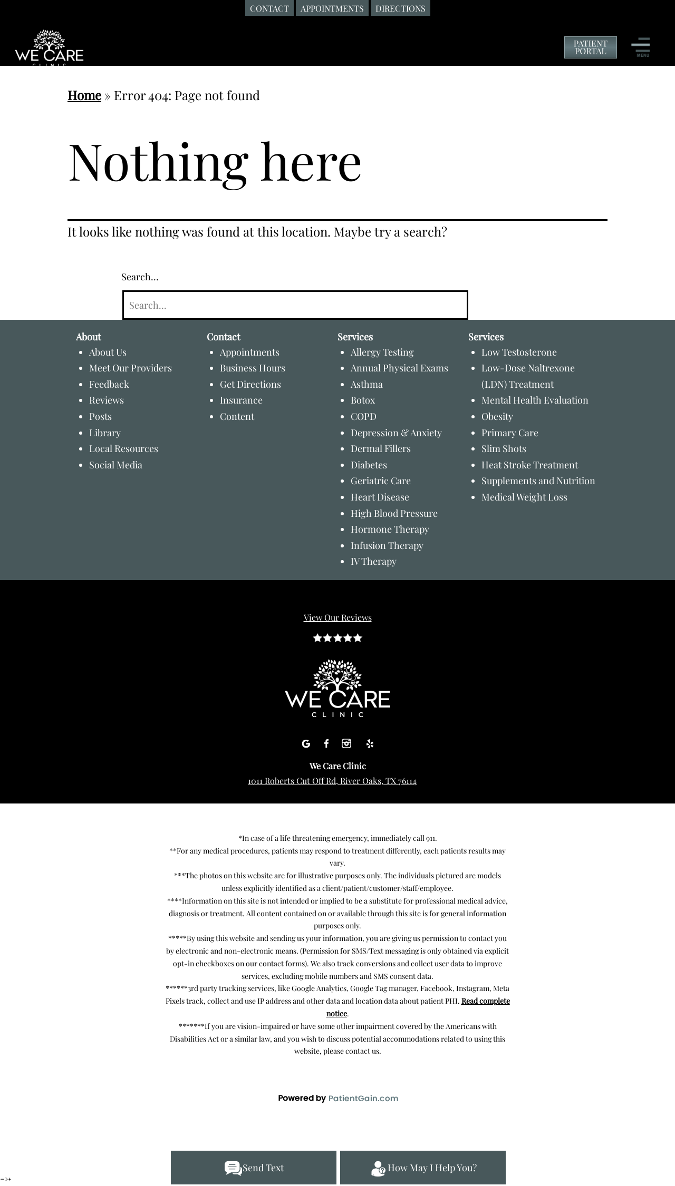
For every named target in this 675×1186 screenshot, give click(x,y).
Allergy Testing (382, 352)
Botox (363, 400)
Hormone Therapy (390, 529)
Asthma (367, 384)
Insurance (241, 400)
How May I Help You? (423, 1168)
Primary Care (509, 432)
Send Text (254, 1168)
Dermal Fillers (381, 448)
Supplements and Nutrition (538, 480)
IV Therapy (374, 561)
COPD (364, 416)
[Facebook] (327, 741)
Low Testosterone (519, 352)
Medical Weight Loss (524, 497)
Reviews (106, 400)
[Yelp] (369, 741)
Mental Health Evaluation (535, 400)
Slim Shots (503, 448)
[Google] (307, 741)
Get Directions (250, 384)
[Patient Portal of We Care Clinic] (590, 48)
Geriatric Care (381, 480)
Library (105, 432)
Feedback (109, 384)
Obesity (497, 416)
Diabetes (369, 464)
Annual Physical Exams (399, 367)
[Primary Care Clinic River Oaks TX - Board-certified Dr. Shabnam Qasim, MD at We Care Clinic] (81, 57)
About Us (108, 352)
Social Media (115, 464)
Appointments (249, 352)
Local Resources (123, 448)
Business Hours (252, 367)
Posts (100, 416)
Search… (140, 276)
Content (237, 416)
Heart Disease (380, 497)
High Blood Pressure (394, 513)
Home (84, 94)
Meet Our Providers (130, 367)
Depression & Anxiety (396, 432)
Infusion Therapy (387, 545)
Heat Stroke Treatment (529, 464)
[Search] (295, 305)
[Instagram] (347, 741)
